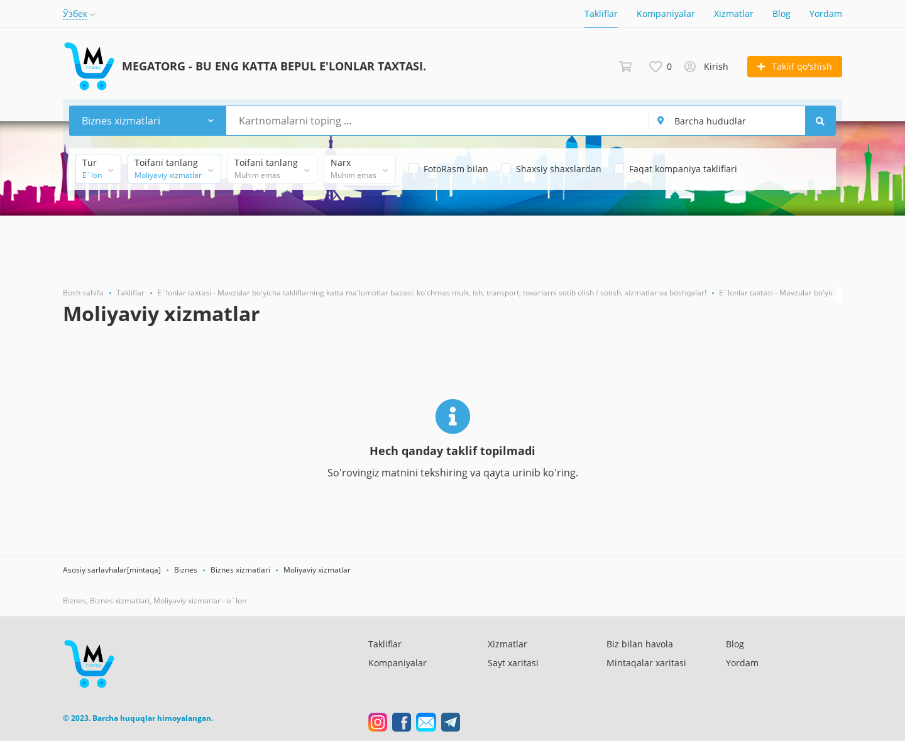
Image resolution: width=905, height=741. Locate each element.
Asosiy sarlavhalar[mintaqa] (112, 569)
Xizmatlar (734, 13)
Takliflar (601, 13)
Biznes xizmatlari (240, 569)
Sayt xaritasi (513, 663)
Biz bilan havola (639, 644)
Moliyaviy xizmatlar (317, 569)
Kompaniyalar (666, 13)
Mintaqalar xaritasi (646, 663)
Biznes (185, 569)
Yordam (825, 13)
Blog (781, 13)
